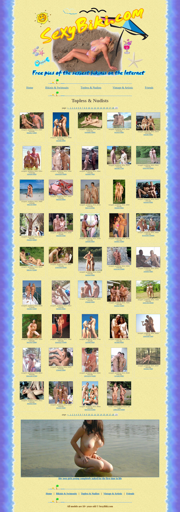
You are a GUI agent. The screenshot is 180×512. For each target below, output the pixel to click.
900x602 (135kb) (32, 133)
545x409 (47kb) (61, 235)
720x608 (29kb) (148, 271)
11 (91, 108)
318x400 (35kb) (90, 241)
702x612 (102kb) (119, 306)
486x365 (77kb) (119, 168)
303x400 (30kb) (32, 174)
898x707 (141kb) (32, 270)
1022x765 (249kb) (119, 269)
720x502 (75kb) (148, 369)
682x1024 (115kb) (90, 409)
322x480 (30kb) (61, 140)
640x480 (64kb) (148, 134)
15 (103, 108)
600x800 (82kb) (61, 309)
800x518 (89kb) (61, 199)
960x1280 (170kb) (31, 376)
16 (106, 108)
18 (112, 108)
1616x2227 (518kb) (61, 342)
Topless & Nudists (91, 87)
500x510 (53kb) (90, 275)
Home (29, 87)
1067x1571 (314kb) (90, 376)
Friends (149, 87)
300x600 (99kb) (119, 208)
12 (94, 108)
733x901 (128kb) (119, 241)
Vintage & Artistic (123, 87)
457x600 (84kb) (119, 342)
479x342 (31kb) (90, 302)
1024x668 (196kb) (90, 132)
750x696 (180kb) (32, 240)
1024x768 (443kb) (148, 168)
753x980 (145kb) (32, 309)
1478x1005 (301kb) (61, 267)
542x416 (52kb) (148, 202)
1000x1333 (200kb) (61, 174)
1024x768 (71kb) (148, 336)
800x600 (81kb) (32, 403)
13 (97, 108)
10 (88, 108)
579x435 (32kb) (61, 370)
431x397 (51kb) (61, 408)
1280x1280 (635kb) (119, 409)
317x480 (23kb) (119, 376)
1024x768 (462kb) (148, 303)
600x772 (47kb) (90, 208)
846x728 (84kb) (32, 204)
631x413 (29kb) (119, 132)
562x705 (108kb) (32, 342)
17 (109, 108)
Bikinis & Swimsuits (57, 87)
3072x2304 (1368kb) (148, 235)
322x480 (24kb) (90, 342)
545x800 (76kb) (90, 174)
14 (100, 108)
